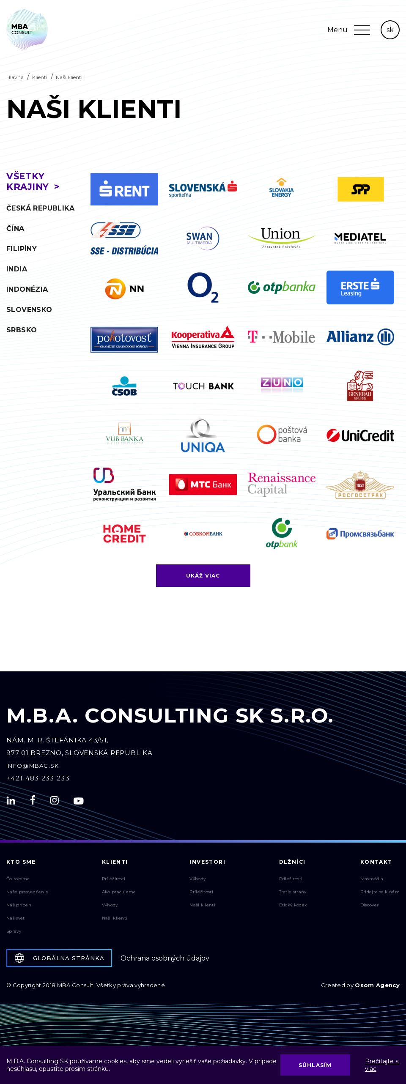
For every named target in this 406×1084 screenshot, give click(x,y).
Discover (369, 907)
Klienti (39, 77)
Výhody (110, 907)
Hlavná (15, 77)
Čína (15, 228)
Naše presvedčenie (27, 894)
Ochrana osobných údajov (165, 960)
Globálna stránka (59, 960)
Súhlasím (315, 1065)
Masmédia (371, 881)
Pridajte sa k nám (380, 894)
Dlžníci (292, 864)
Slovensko (29, 310)
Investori (207, 864)
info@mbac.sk (32, 767)
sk (390, 30)
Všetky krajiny (27, 181)
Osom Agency (377, 987)
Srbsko (21, 330)
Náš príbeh (18, 907)
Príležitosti (114, 881)
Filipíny (21, 249)
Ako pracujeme (119, 894)
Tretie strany (293, 894)
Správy (13, 933)
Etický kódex (293, 907)
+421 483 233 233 (38, 780)
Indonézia (27, 289)
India (16, 269)
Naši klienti (115, 920)
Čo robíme (18, 881)
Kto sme (21, 864)
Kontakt (376, 864)
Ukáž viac (203, 578)
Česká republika (40, 208)
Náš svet (15, 920)
